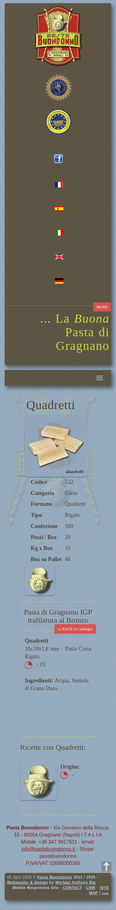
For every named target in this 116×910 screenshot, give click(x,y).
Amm (105, 893)
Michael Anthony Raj (75, 882)
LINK (91, 888)
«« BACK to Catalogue (75, 629)
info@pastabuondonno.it (48, 849)
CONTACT (72, 888)
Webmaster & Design (27, 882)
